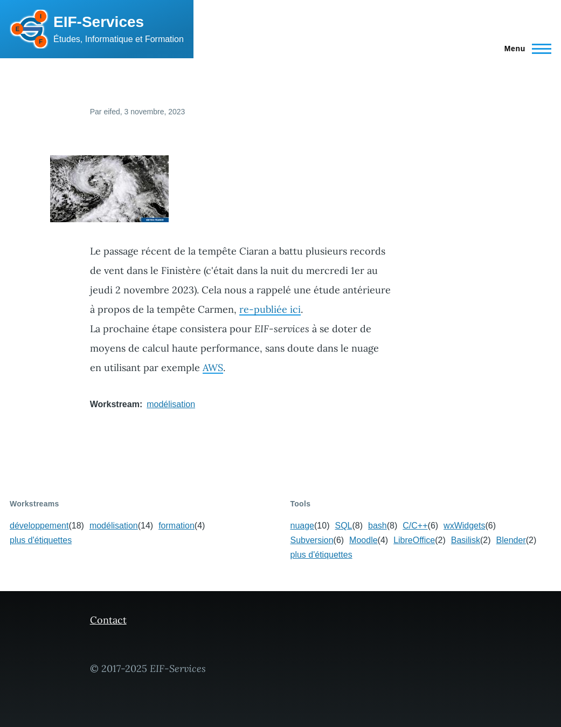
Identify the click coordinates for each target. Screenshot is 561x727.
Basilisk (465, 540)
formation (176, 525)
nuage (302, 525)
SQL (343, 525)
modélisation (171, 404)
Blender (511, 540)
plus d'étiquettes (41, 540)
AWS (213, 367)
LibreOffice (414, 540)
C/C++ (415, 525)
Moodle (363, 540)
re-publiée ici (270, 309)
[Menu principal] (525, 48)
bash (377, 525)
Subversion (312, 540)
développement (39, 525)
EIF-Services (98, 21)
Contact (108, 620)
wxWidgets (464, 525)
